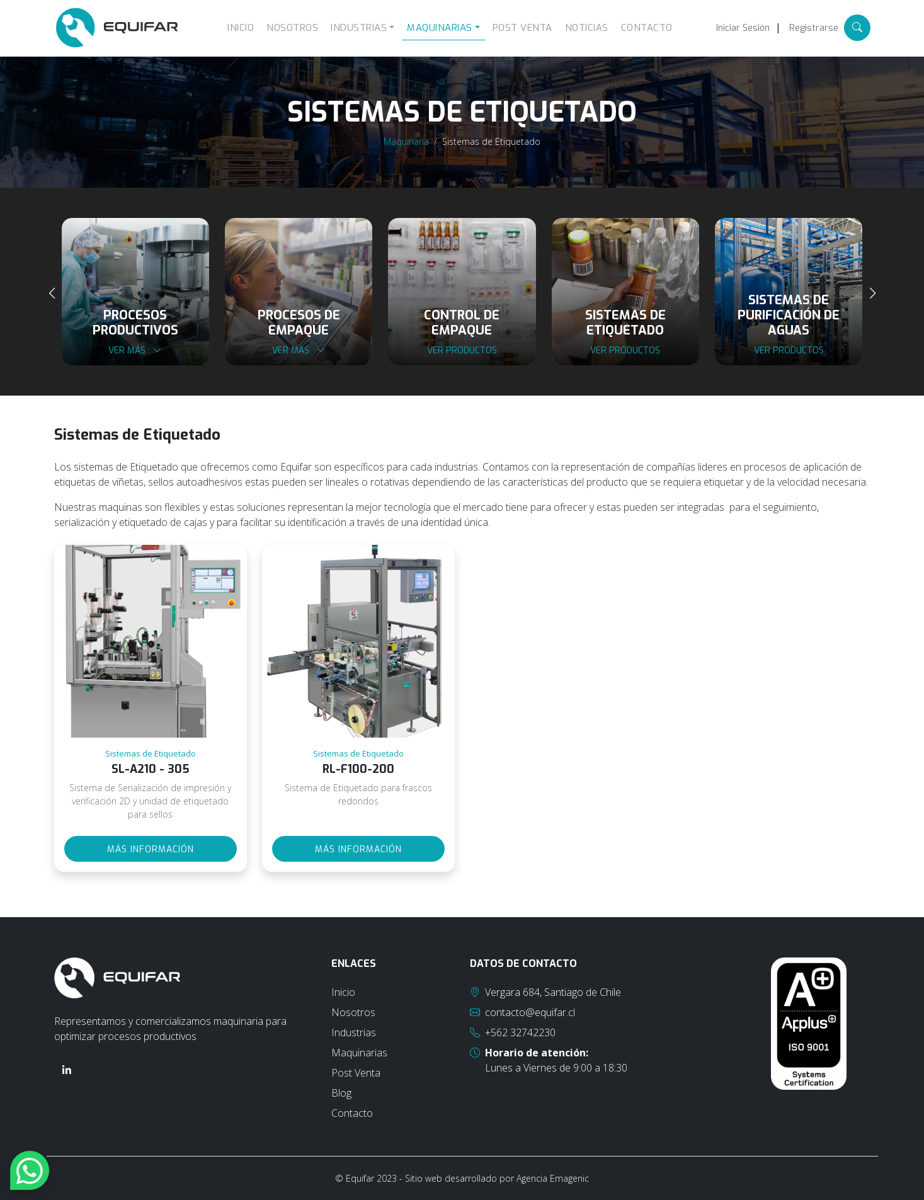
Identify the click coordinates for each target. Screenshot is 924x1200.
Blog (341, 1093)
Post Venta (522, 27)
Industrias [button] (359, 27)
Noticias (586, 27)
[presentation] (52, 293)
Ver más (135, 351)
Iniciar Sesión (743, 28)
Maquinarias (359, 1053)
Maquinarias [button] (439, 27)
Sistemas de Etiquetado (491, 141)
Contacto (647, 27)
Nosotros (292, 27)
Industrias (353, 1032)
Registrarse (813, 28)
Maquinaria (406, 141)
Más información (150, 849)
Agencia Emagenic (552, 1178)
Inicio (240, 27)
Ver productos (462, 351)
